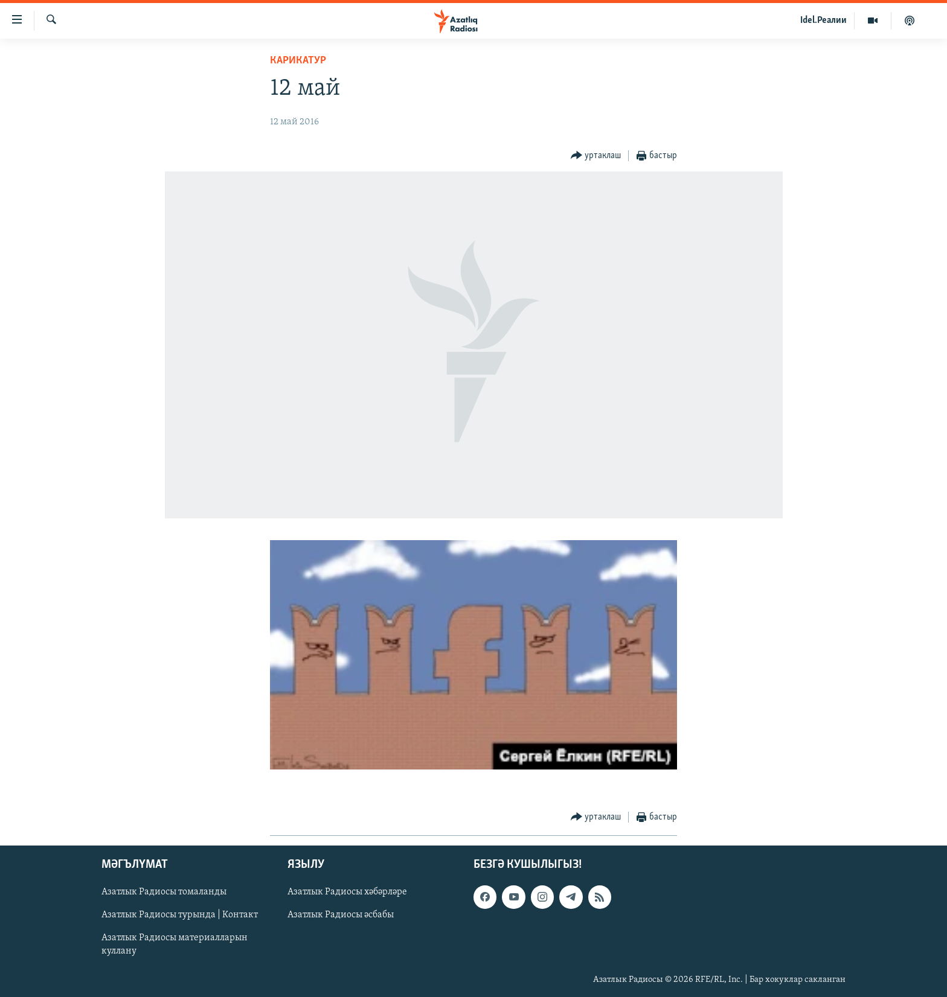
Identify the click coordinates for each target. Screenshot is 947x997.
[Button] (596, 156)
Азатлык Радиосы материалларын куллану (174, 944)
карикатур (298, 60)
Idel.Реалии (823, 20)
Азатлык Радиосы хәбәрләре (347, 892)
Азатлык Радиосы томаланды (163, 892)
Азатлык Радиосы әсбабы (340, 915)
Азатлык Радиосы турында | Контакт (179, 915)
